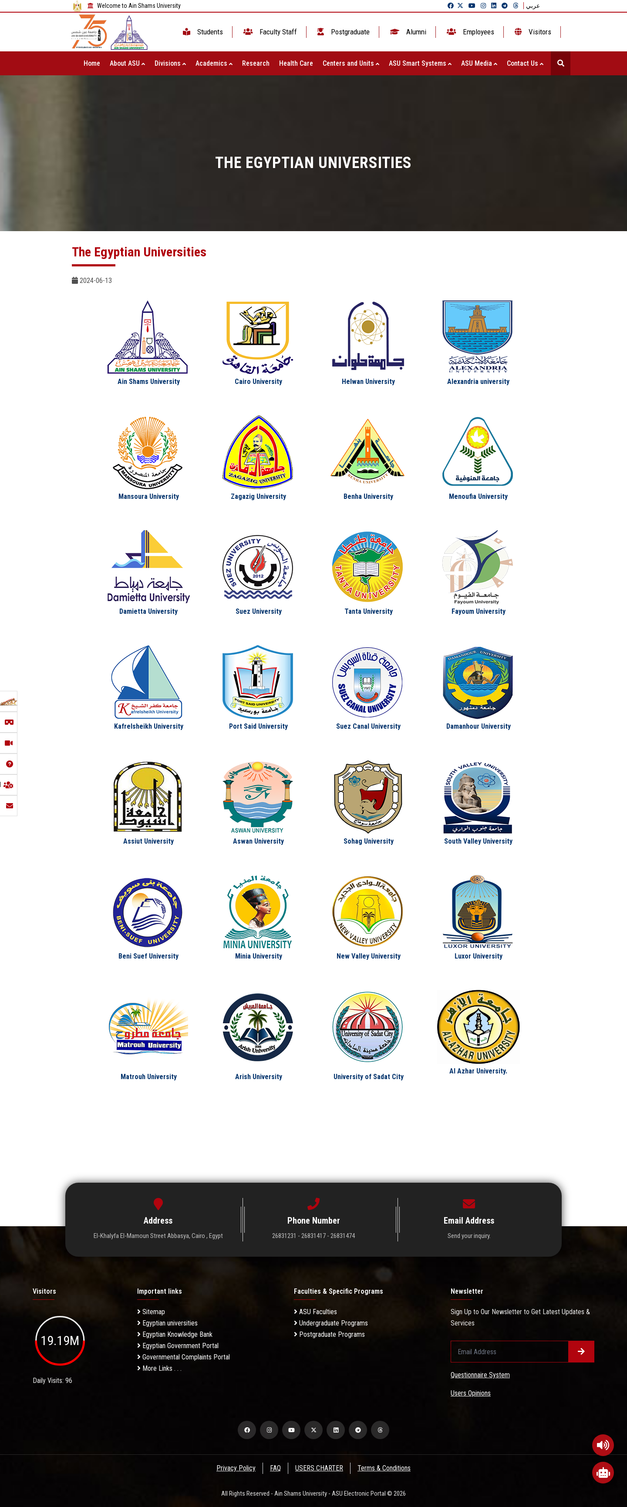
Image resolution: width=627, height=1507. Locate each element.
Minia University (258, 956)
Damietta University (148, 611)
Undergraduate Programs (331, 1323)
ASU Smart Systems (420, 63)
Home (92, 63)
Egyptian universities (167, 1323)
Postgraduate (343, 31)
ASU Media (479, 63)
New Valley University (369, 956)
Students (202, 31)
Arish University (258, 1077)
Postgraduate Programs (329, 1334)
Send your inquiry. (469, 1236)
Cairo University (258, 381)
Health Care (296, 63)
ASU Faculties (315, 1312)
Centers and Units (351, 63)
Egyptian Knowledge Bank (174, 1334)
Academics (214, 63)
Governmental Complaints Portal (183, 1357)
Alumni (407, 31)
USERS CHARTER (320, 1468)
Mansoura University (148, 496)
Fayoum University (479, 611)
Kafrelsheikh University (148, 726)
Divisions (170, 63)
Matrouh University (149, 1077)
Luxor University (478, 956)
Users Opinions (471, 1393)
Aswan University (258, 841)
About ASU (127, 63)
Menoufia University (478, 496)
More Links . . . (159, 1368)
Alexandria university (478, 381)
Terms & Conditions (384, 1468)
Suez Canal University (368, 726)
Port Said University (258, 726)
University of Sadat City (369, 1077)
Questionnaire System (480, 1375)
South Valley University (478, 841)
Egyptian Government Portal (178, 1346)
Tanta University (368, 611)
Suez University (259, 611)
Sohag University (369, 841)
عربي (533, 5)
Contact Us (525, 63)
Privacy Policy (235, 1468)
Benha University (368, 496)
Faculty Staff (269, 31)
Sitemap (151, 1312)
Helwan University (368, 381)
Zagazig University (258, 496)
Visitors (532, 31)
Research (256, 63)
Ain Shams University (149, 381)
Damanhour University (478, 726)
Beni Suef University (148, 956)
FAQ (275, 1468)
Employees (469, 31)
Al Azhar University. (478, 1071)
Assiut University (148, 841)
